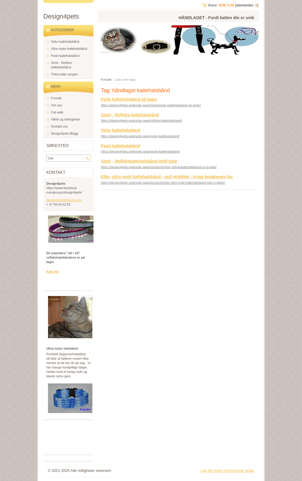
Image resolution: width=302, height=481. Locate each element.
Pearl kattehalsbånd (120, 145)
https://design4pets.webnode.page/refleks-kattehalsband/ (141, 120)
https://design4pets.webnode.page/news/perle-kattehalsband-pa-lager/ (151, 105)
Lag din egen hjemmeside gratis (227, 470)
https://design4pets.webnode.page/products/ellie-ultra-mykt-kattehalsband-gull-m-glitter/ (163, 182)
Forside (106, 79)
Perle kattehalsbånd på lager (129, 99)
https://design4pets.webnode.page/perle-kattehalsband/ (140, 151)
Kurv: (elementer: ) (233, 5)
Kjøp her (52, 271)
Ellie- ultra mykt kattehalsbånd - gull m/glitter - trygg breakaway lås (167, 176)
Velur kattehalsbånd (120, 130)
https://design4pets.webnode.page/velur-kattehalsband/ (140, 136)
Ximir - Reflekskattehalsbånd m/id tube (139, 161)
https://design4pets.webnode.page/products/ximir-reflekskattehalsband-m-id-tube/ (158, 167)
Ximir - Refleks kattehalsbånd (130, 115)
